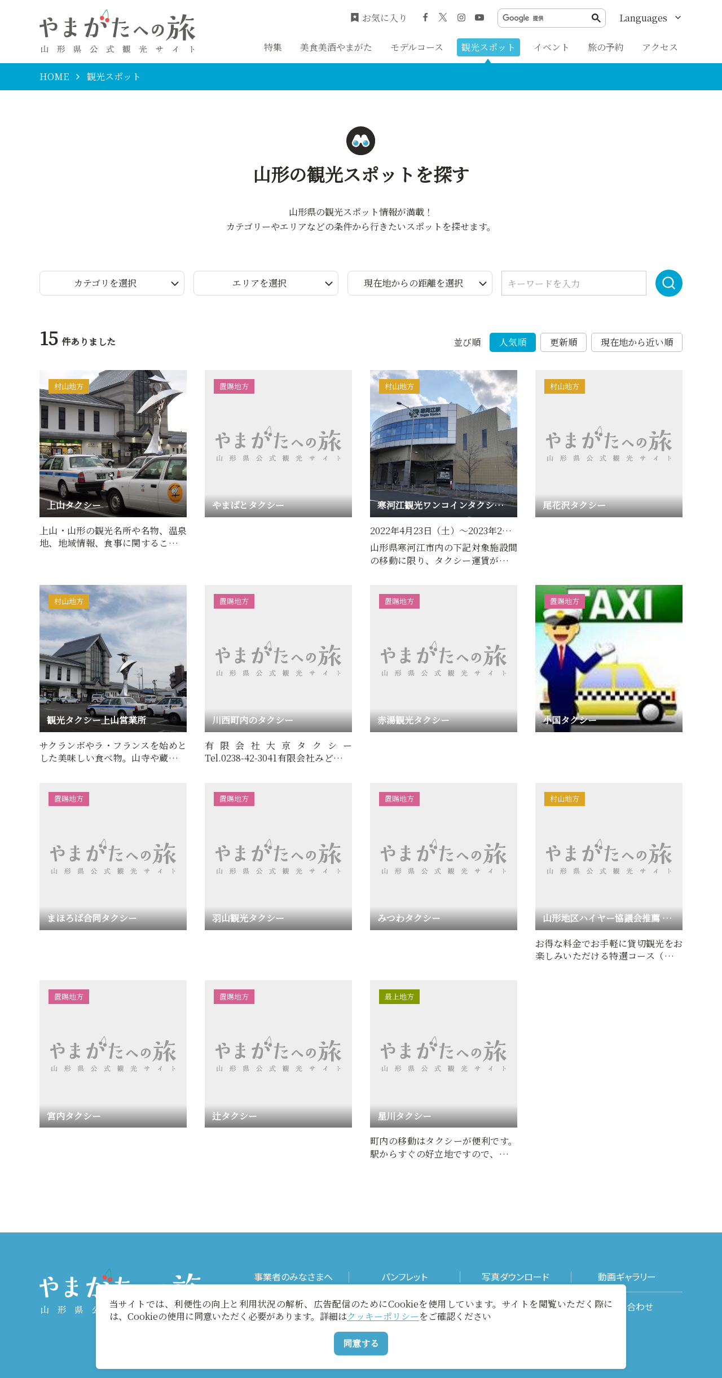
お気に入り (378, 18)
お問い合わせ (627, 1306)
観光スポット (488, 47)
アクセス (660, 47)
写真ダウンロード (515, 1276)
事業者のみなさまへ (293, 1276)
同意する (361, 1343)
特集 (273, 47)
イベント (552, 47)
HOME (54, 76)
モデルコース (416, 47)
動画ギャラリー (627, 1276)
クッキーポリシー (383, 1316)
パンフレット (404, 1276)
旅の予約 (606, 47)
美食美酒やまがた (336, 47)
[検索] (547, 18)
